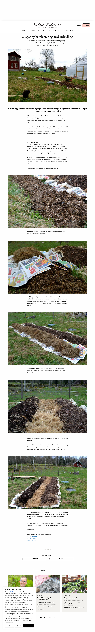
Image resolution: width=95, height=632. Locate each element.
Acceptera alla (28, 625)
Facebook (34, 559)
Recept (32, 30)
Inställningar (10, 625)
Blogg (24, 30)
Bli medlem (86, 25)
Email (61, 559)
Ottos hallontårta (31, 540)
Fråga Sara (42, 30)
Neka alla (19, 625)
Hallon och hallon (31, 538)
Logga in (79, 25)
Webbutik (69, 30)
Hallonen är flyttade (32, 536)
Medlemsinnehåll (55, 30)
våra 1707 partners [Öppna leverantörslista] (12, 591)
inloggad (43, 570)
